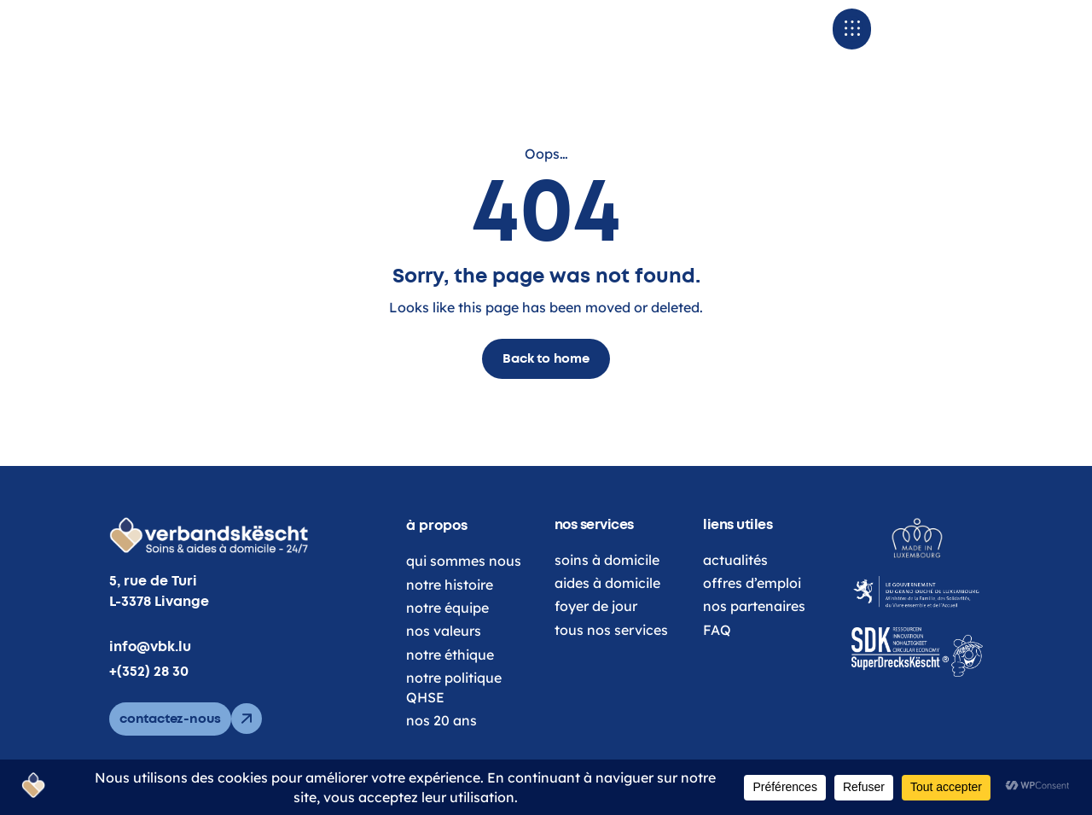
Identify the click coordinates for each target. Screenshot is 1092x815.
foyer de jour (596, 631)
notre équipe (447, 632)
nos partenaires (754, 631)
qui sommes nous (463, 585)
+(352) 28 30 (149, 696)
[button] (909, 42)
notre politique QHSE (454, 712)
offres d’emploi (752, 607)
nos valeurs (443, 656)
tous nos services (611, 654)
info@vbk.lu (150, 671)
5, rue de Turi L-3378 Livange (159, 616)
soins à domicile (607, 584)
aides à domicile (607, 607)
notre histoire (449, 609)
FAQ (717, 654)
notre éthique (450, 679)
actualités (735, 584)
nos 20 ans (441, 745)
